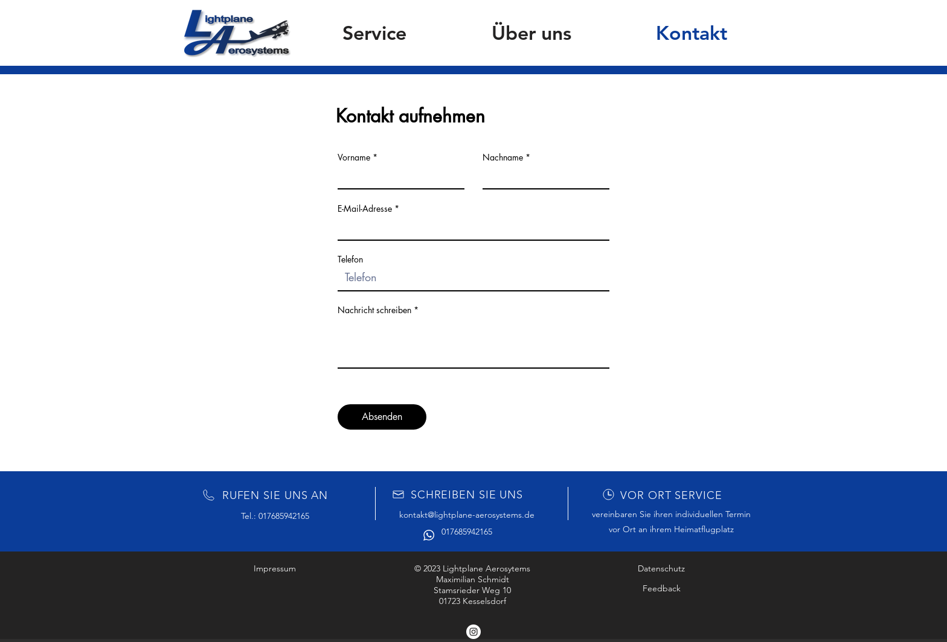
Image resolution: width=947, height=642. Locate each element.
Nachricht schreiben (374, 310)
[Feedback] (661, 588)
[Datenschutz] (661, 568)
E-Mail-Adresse (365, 209)
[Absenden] (382, 417)
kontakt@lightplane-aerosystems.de (466, 514)
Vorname (354, 157)
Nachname (503, 157)
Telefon (350, 259)
